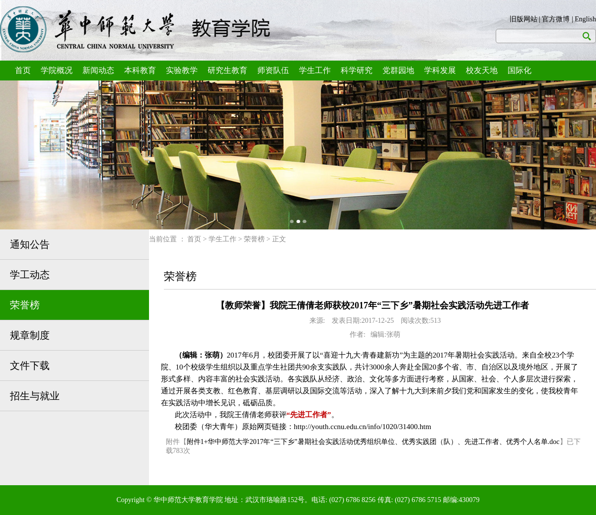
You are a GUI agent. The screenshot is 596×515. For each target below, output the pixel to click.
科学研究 (356, 70)
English (585, 19)
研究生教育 (227, 70)
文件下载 (30, 365)
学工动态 (30, 274)
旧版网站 (523, 19)
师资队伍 (273, 70)
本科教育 (140, 70)
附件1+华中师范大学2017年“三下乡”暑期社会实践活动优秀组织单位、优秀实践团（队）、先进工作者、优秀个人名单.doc (373, 441)
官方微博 (556, 19)
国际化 (519, 70)
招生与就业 (35, 395)
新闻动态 (98, 70)
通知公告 (30, 244)
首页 (23, 70)
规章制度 (30, 335)
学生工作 (315, 70)
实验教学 (182, 70)
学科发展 (440, 70)
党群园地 (398, 70)
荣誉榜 (25, 304)
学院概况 (57, 70)
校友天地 (482, 70)
